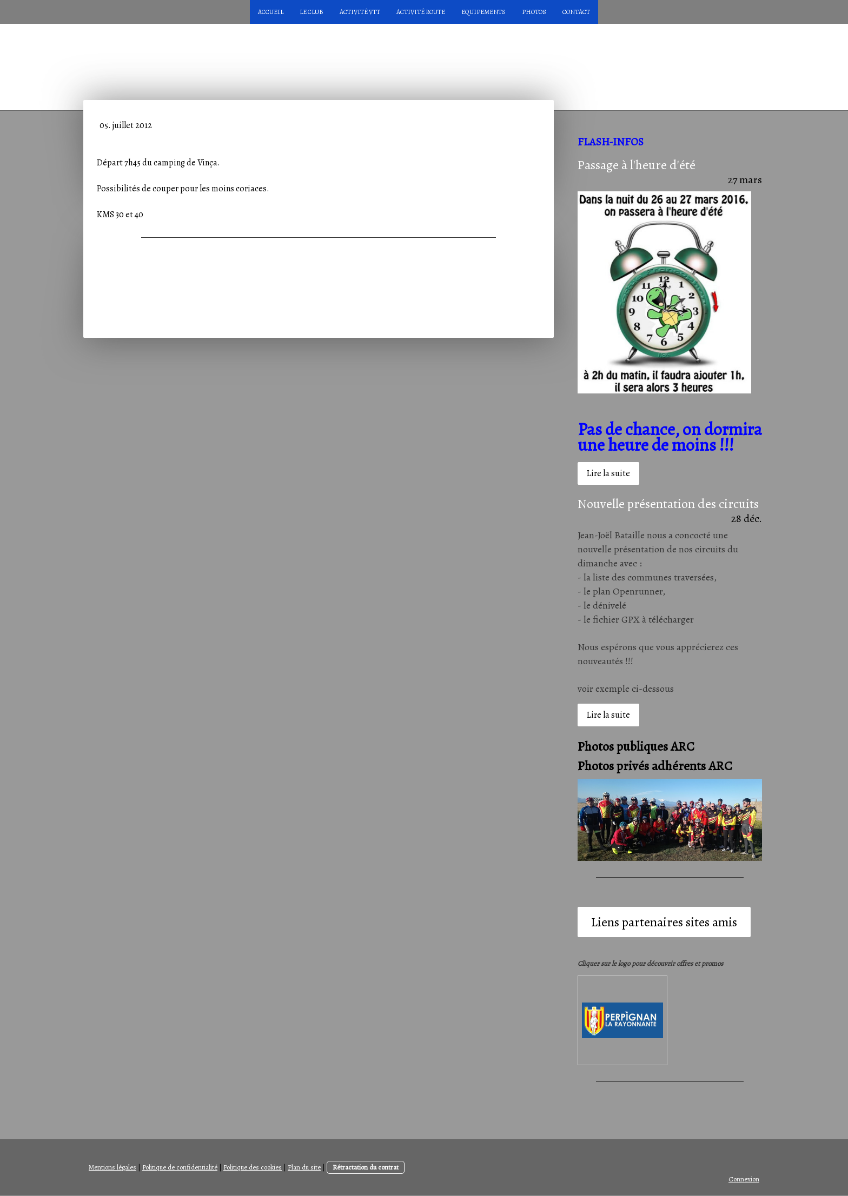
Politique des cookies (252, 1167)
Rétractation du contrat (366, 1167)
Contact (576, 12)
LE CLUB (311, 12)
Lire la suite (608, 473)
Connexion (743, 1179)
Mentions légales (112, 1167)
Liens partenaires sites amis (664, 922)
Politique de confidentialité (179, 1167)
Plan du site (304, 1167)
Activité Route (420, 12)
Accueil (270, 12)
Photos (534, 12)
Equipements (483, 12)
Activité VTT (360, 12)
